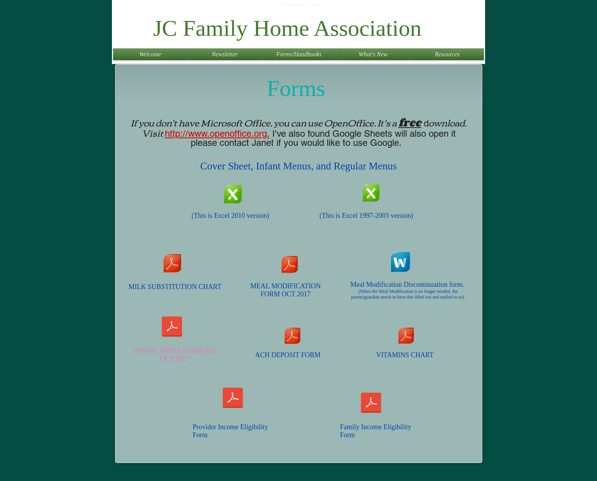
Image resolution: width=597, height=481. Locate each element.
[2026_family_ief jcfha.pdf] (371, 403)
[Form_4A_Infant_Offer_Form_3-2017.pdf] (172, 327)
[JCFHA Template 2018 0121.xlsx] (233, 195)
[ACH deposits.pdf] (292, 337)
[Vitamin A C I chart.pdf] (406, 336)
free (409, 122)
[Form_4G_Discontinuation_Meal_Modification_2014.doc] (400, 263)
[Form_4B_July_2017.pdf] (289, 265)
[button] (225, 54)
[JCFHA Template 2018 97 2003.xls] (371, 194)
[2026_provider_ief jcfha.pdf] (233, 398)
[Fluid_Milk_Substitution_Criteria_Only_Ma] (172, 264)
